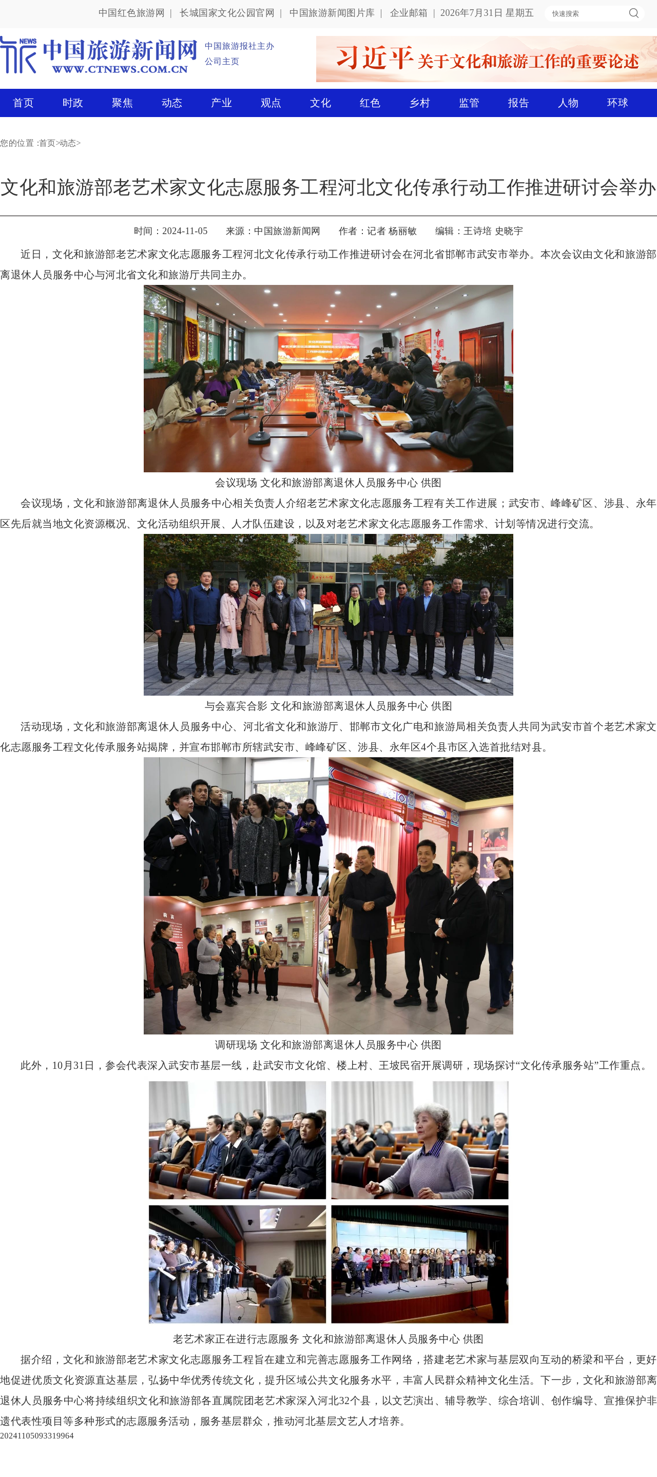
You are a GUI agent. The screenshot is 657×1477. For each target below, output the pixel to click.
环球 (617, 102)
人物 (568, 102)
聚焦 (122, 102)
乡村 (419, 102)
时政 (73, 102)
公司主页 (222, 61)
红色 (370, 102)
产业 (221, 102)
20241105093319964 (37, 1435)
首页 (23, 102)
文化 (320, 102)
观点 (271, 102)
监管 (469, 102)
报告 (518, 102)
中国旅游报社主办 (240, 46)
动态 (172, 102)
